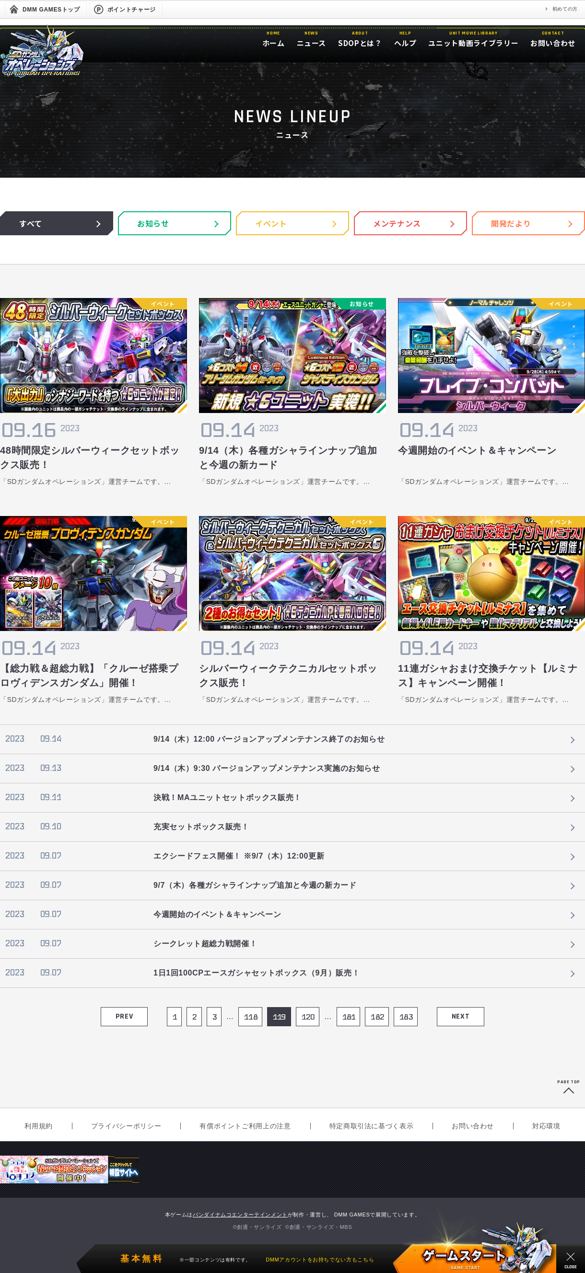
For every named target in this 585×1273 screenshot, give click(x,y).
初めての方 (565, 8)
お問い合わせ (473, 1126)
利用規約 (38, 1126)
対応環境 (546, 1126)
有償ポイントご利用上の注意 (245, 1126)
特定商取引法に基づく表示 (371, 1126)
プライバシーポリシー (126, 1126)
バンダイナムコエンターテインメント (240, 1214)
